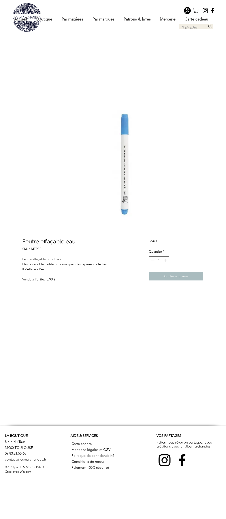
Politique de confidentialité (93, 455)
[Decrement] (152, 261)
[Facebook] (212, 10)
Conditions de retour (88, 461)
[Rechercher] (190, 28)
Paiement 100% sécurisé (90, 467)
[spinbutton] (159, 261)
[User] (187, 10)
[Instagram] (205, 10)
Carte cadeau (82, 444)
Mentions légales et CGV (91, 450)
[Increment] (166, 261)
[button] (196, 10)
